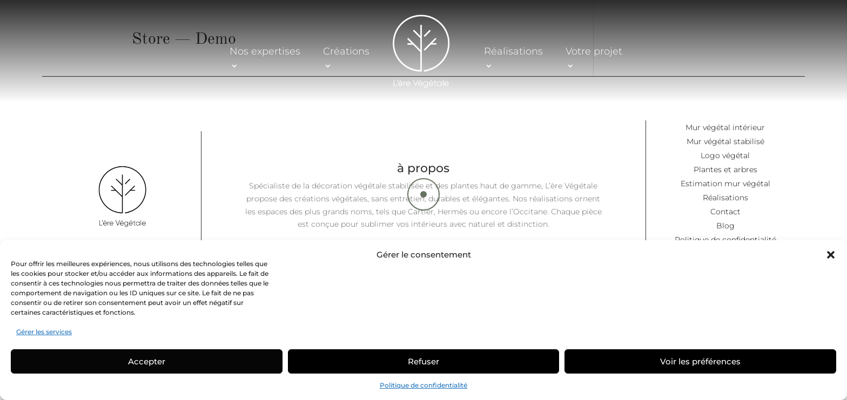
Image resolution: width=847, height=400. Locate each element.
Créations (346, 51)
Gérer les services (44, 332)
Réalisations (513, 51)
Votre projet (594, 51)
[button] (830, 254)
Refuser (423, 361)
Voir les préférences (700, 361)
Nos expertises (265, 51)
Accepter (146, 361)
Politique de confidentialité (423, 385)
